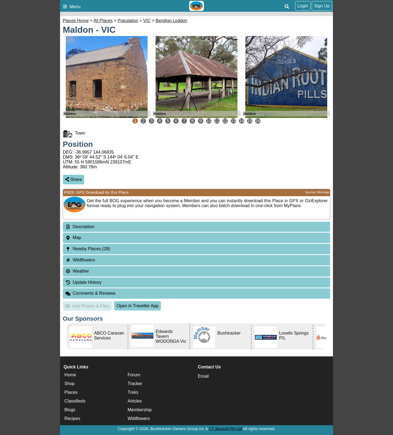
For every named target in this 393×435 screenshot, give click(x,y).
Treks (133, 392)
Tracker (135, 383)
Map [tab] (73, 237)
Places (71, 392)
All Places (103, 20)
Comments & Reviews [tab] (90, 293)
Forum (134, 375)
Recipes (72, 418)
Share (73, 179)
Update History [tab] (83, 282)
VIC (147, 20)
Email (203, 376)
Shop (69, 383)
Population (128, 20)
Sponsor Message (317, 192)
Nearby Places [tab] (87, 248)
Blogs (69, 409)
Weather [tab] (77, 271)
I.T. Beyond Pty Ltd (225, 429)
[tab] (196, 227)
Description (83, 226)
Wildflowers (139, 418)
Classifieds (74, 401)
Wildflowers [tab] (80, 260)
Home (70, 375)
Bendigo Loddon (171, 20)
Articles (135, 401)
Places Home (76, 20)
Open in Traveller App (138, 305)
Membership (140, 409)
